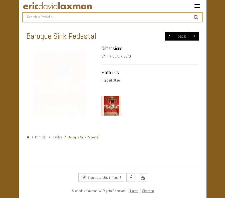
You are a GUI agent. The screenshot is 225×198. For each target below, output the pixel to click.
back (182, 36)
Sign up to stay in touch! (101, 177)
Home (134, 191)
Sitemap (148, 191)
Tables (57, 137)
